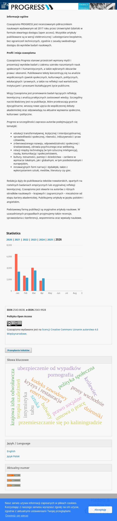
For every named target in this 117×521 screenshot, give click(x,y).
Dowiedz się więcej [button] (16, 515)
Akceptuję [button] (100, 509)
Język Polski (13, 456)
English (11, 451)
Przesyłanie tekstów (18, 350)
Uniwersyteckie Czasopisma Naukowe (28, 4)
